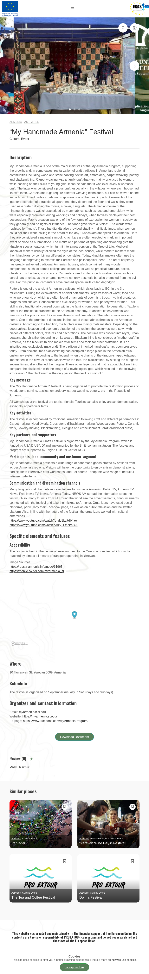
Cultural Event (19, 138)
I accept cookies (74, 967)
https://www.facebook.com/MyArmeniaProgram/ (55, 721)
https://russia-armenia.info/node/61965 (36, 566)
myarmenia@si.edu (32, 712)
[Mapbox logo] (19, 643)
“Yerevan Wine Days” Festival (102, 843)
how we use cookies (124, 959)
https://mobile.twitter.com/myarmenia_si (37, 571)
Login (13, 766)
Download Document (74, 737)
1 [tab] (70, 109)
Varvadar (18, 843)
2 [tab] (74, 109)
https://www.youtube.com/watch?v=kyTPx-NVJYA (44, 525)
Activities (31, 121)
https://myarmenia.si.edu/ (39, 716)
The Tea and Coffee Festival (33, 897)
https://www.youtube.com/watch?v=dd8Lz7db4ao (43, 520)
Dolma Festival (90, 897)
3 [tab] (79, 109)
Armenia (16, 121)
